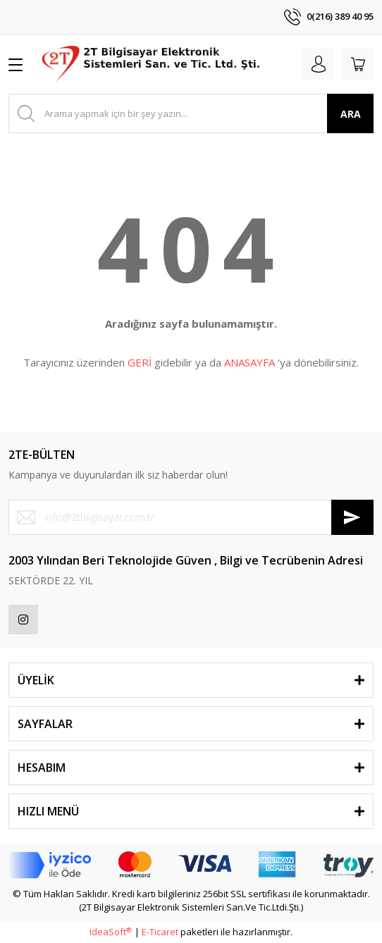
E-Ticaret (160, 931)
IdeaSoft (111, 931)
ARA (350, 114)
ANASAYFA (249, 362)
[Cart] (358, 64)
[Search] (191, 113)
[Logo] (151, 64)
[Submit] (352, 517)
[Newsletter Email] (191, 517)
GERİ (140, 362)
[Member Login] (318, 64)
